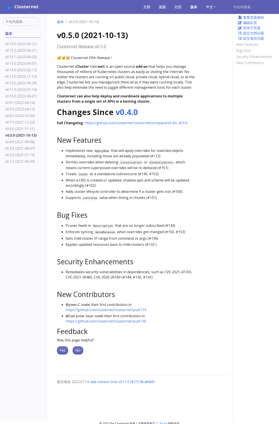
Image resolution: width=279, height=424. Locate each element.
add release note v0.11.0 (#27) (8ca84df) (122, 381)
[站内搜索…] (251, 7)
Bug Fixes (243, 50)
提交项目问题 (251, 38)
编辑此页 (247, 22)
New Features (247, 44)
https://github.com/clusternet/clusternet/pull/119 (106, 309)
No (77, 350)
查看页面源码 (251, 17)
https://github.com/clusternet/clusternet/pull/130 (106, 321)
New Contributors (250, 62)
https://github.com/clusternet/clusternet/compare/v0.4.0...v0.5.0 (136, 122)
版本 (60, 21)
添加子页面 (249, 27)
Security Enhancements (254, 56)
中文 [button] (209, 7)
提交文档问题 (251, 33)
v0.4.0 (127, 112)
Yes (62, 350)
